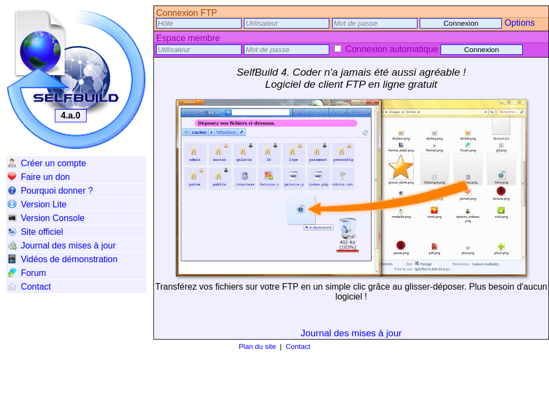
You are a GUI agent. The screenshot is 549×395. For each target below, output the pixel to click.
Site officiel (35, 231)
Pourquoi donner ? (50, 190)
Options (520, 22)
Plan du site (257, 346)
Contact (29, 286)
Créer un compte (47, 163)
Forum (27, 273)
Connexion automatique (386, 49)
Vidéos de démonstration (63, 259)
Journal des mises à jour (62, 245)
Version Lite (37, 204)
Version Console (46, 218)
